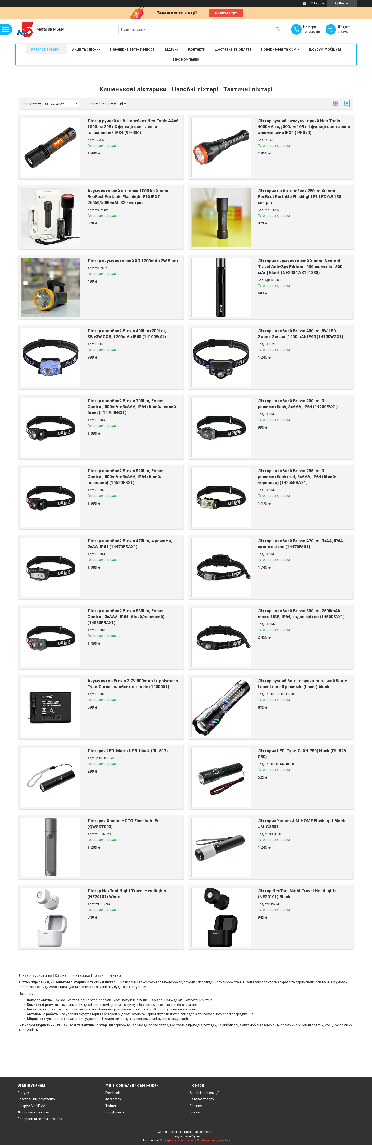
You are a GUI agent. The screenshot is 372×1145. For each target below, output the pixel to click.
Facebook (112, 1093)
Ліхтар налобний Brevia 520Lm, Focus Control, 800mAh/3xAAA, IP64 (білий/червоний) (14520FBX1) (125, 476)
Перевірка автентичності (132, 49)
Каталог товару (45, 49)
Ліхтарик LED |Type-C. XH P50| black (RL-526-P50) (303, 753)
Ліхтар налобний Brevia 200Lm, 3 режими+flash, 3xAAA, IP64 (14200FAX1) (298, 403)
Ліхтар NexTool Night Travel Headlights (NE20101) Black (297, 893)
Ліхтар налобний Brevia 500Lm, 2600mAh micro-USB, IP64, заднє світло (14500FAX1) (301, 613)
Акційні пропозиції (204, 1093)
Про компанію (186, 59)
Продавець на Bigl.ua (186, 1136)
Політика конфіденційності (215, 1140)
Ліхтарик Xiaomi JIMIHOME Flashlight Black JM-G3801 (301, 823)
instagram (113, 1099)
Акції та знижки (86, 49)
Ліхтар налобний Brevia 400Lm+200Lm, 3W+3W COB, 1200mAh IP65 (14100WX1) (127, 333)
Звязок (195, 1112)
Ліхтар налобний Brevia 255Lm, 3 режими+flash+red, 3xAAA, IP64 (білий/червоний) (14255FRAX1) (297, 476)
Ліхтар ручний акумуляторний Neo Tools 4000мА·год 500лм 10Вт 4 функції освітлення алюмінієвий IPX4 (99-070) (304, 126)
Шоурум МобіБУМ (325, 49)
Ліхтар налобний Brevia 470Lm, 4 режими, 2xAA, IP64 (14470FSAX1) (130, 543)
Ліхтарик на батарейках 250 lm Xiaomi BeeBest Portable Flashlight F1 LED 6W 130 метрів (299, 196)
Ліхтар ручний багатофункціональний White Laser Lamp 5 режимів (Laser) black (302, 683)
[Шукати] (278, 29)
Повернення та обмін (280, 49)
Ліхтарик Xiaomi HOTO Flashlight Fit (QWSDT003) (124, 823)
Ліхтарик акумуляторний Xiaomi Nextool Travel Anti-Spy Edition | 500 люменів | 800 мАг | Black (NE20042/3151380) (300, 266)
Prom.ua (208, 1132)
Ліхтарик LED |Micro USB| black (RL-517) (128, 750)
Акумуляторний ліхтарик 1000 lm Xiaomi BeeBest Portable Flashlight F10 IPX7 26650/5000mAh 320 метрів (129, 196)
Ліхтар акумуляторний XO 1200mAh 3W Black (133, 260)
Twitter (110, 1106)
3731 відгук (316, 3)
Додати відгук (344, 29)
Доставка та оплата (233, 49)
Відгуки (172, 49)
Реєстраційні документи (37, 1099)
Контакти (196, 49)
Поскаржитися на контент (177, 1140)
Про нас (196, 1106)
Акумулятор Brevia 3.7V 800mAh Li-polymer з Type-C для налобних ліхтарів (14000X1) (133, 683)
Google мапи (115, 1112)
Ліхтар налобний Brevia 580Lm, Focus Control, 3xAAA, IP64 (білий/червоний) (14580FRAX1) (126, 616)
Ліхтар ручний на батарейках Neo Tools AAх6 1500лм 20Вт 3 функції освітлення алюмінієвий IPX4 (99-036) (133, 126)
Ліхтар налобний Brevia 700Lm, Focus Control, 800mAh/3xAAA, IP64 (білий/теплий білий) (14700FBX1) (132, 406)
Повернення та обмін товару (40, 1119)
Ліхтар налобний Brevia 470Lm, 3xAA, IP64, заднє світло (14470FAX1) (301, 543)
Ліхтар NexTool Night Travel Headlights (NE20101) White (127, 893)
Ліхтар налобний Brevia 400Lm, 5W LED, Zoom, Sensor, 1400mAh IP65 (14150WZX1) (300, 333)
